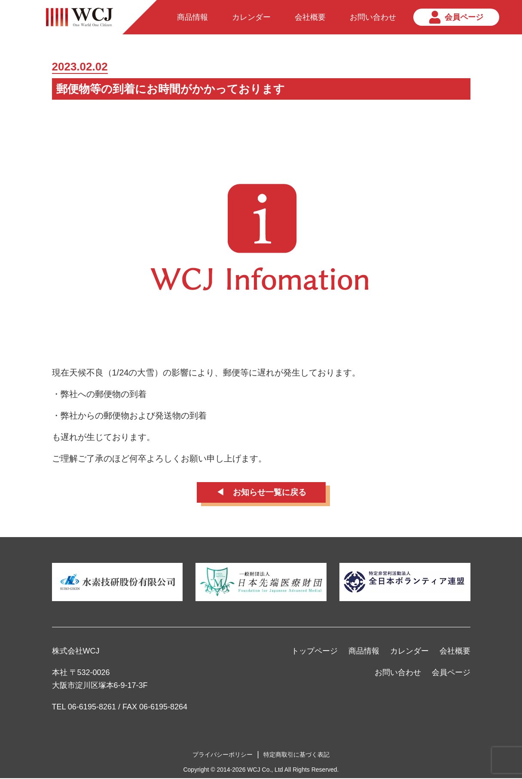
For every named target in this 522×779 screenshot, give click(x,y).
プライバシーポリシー (222, 755)
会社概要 (455, 652)
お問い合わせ (398, 673)
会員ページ (451, 673)
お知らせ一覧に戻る (269, 493)
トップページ (314, 652)
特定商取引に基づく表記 (296, 755)
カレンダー (409, 652)
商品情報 (363, 652)
